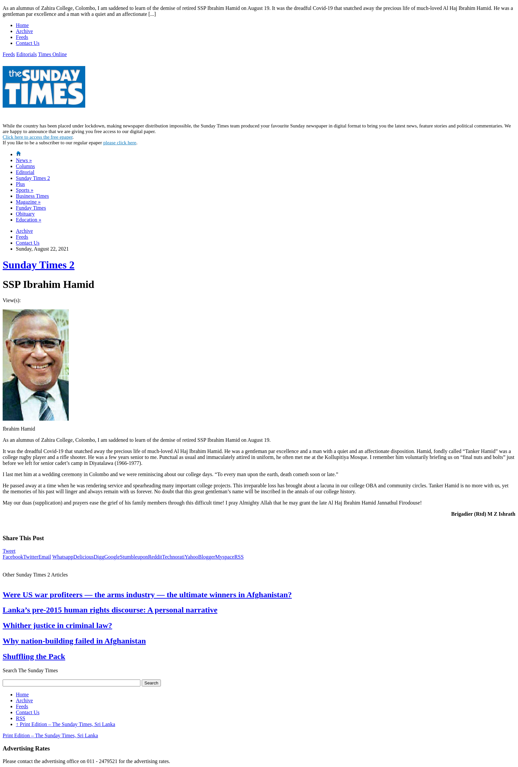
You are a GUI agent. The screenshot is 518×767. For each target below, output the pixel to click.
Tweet (9, 551)
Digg (98, 557)
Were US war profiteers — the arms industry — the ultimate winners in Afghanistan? (147, 594)
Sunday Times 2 (33, 178)
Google (112, 557)
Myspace (224, 557)
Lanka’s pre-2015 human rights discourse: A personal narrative (110, 610)
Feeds (22, 37)
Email (44, 557)
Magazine (28, 202)
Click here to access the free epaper (38, 137)
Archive (24, 31)
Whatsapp (62, 557)
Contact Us (28, 43)
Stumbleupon (134, 557)
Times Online (52, 54)
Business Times (32, 196)
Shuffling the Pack (34, 656)
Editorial (25, 172)
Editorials (26, 54)
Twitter (30, 557)
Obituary (25, 214)
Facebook (13, 557)
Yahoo (191, 557)
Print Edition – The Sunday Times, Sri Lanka (65, 724)
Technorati (173, 557)
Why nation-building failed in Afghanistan (74, 641)
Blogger (206, 557)
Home (22, 25)
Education (28, 220)
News (24, 160)
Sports (24, 190)
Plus (20, 184)
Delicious (83, 557)
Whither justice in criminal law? (57, 625)
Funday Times (31, 208)
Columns (25, 166)
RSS (238, 557)
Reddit (155, 557)
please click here (119, 142)
